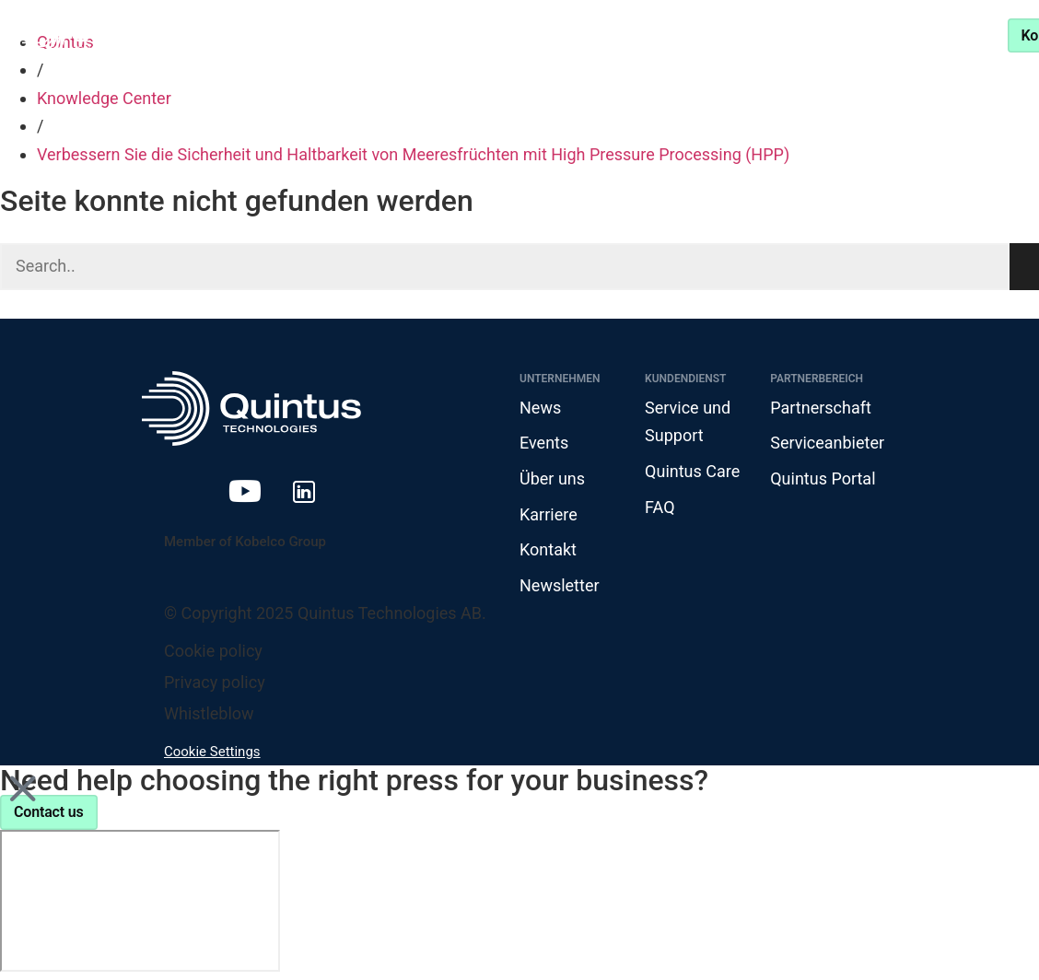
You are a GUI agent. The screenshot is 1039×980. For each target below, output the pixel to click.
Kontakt (548, 549)
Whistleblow (209, 713)
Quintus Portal (822, 478)
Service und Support (813, 34)
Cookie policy (213, 650)
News (540, 407)
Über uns (552, 478)
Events (544, 442)
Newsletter (560, 585)
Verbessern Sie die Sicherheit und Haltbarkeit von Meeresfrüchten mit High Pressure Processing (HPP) (413, 154)
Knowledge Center (499, 34)
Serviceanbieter (827, 442)
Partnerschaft (652, 34)
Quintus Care (692, 471)
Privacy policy (214, 682)
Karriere (549, 514)
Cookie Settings (212, 751)
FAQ (659, 507)
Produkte (213, 34)
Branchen (339, 34)
